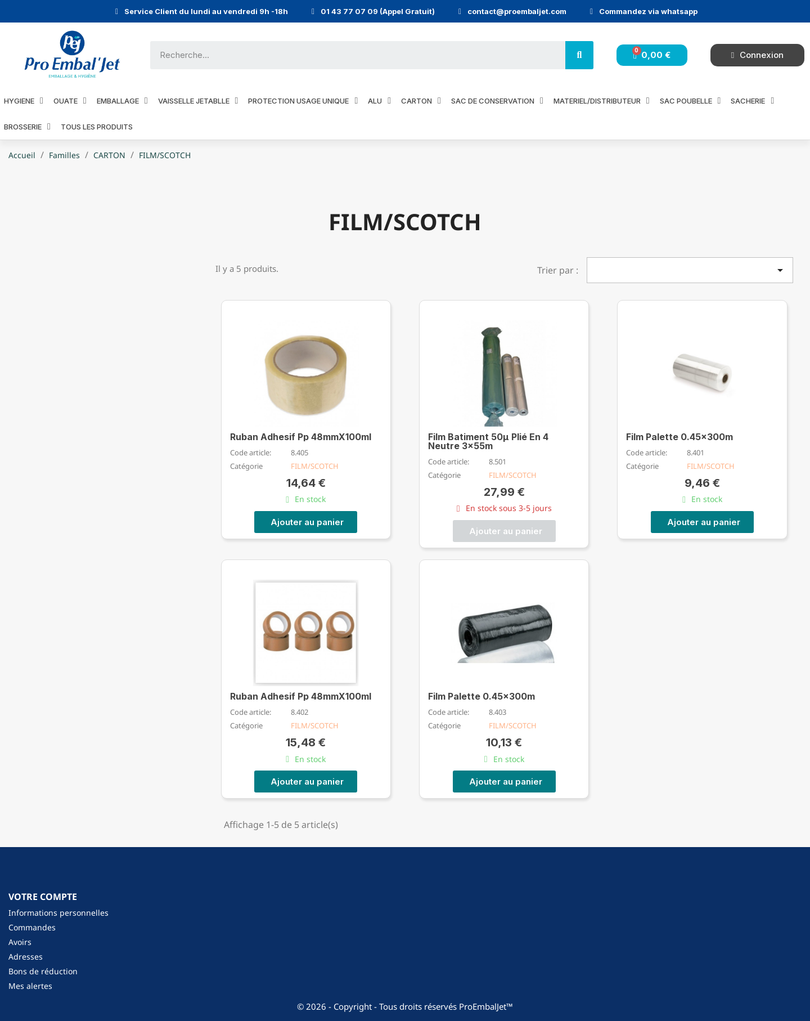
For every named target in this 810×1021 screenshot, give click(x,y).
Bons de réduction (43, 971)
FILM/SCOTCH (315, 466)
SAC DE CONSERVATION (497, 100)
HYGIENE (23, 100)
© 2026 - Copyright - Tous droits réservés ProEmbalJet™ (405, 1006)
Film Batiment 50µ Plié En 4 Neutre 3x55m (488, 441)
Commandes (32, 927)
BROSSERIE (27, 126)
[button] (305, 522)
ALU (379, 100)
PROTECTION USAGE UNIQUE (303, 100)
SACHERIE (752, 100)
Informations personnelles (58, 912)
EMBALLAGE (122, 100)
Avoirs (20, 942)
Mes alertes (30, 985)
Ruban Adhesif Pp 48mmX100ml (300, 436)
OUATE (70, 100)
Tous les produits (97, 126)
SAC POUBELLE (690, 100)
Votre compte (42, 896)
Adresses (25, 956)
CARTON (421, 100)
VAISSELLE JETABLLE (198, 100)
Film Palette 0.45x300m (679, 436)
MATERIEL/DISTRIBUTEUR (602, 100)
